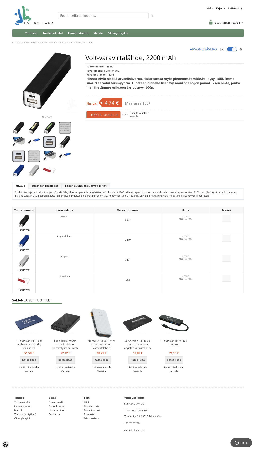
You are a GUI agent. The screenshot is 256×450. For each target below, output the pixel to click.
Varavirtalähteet (49, 42)
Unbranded (112, 70)
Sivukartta (54, 414)
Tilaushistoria (91, 406)
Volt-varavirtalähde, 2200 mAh (76, 42)
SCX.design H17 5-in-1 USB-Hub (174, 342)
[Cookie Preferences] (5, 444)
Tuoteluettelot (53, 33)
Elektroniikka (31, 42)
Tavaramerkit (56, 402)
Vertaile (134, 116)
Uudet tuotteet (57, 410)
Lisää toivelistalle (139, 113)
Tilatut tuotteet (91, 410)
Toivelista (88, 414)
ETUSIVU (16, 42)
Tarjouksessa (56, 406)
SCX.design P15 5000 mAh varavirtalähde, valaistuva (29, 344)
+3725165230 (131, 423)
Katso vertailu (91, 418)
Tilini (86, 402)
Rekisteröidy (235, 8)
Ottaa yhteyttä (118, 33)
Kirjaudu (221, 8)
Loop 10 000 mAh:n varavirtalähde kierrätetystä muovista (65, 344)
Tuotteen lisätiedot (45, 186)
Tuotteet (31, 33)
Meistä (98, 33)
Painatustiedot (78, 33)
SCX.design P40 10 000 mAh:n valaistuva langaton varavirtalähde (138, 344)
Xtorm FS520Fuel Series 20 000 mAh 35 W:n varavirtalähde (102, 344)
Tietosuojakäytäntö (25, 414)
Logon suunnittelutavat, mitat (86, 186)
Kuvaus (20, 186)
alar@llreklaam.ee (134, 430)
